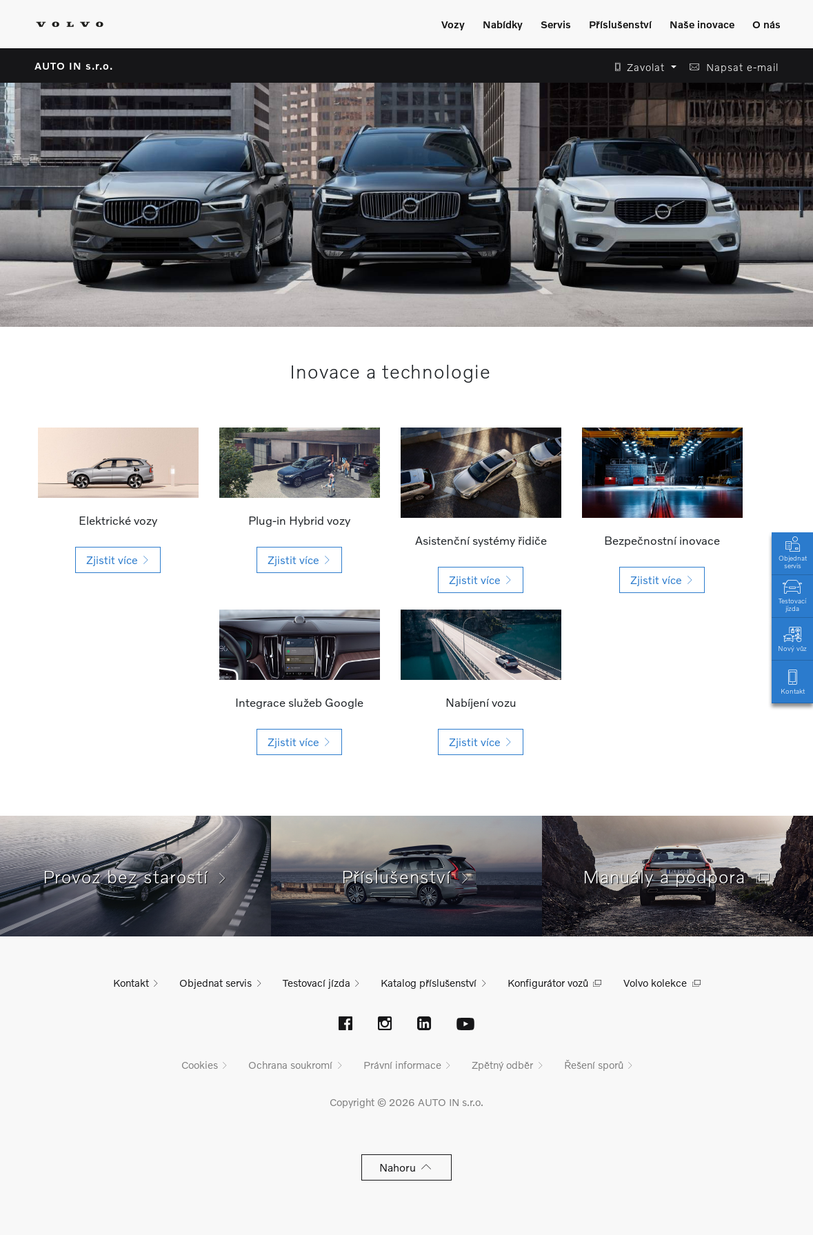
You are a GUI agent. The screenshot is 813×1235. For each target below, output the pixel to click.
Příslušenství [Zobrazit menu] (620, 24)
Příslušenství (406, 876)
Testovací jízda (792, 594)
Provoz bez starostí (136, 876)
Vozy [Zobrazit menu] (453, 24)
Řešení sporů (593, 1064)
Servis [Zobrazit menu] (556, 24)
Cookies (199, 1064)
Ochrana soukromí (290, 1064)
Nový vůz (792, 638)
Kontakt (792, 681)
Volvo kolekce (655, 982)
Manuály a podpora (678, 876)
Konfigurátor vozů (548, 982)
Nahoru (406, 1167)
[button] (641, 67)
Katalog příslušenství (428, 982)
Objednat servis (792, 552)
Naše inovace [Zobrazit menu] (702, 24)
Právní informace (402, 1064)
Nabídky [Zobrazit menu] (503, 24)
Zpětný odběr (502, 1064)
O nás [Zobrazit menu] (766, 24)
